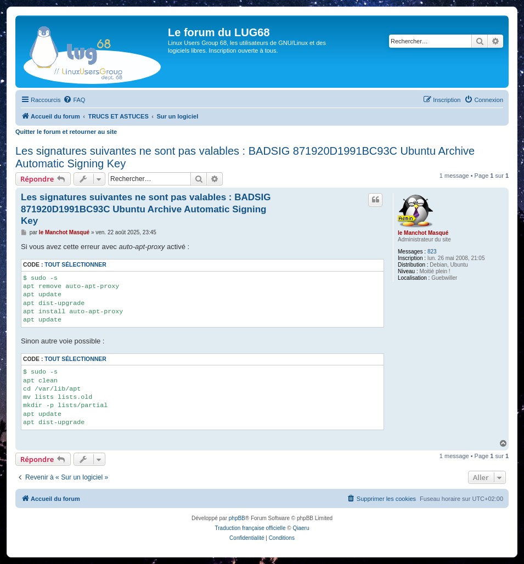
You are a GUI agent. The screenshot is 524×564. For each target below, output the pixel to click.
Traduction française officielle (250, 528)
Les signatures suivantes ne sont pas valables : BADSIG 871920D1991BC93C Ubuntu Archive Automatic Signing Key (245, 157)
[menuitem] (74, 99)
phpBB (237, 518)
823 (432, 252)
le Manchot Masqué (423, 233)
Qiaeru (300, 528)
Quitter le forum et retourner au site (66, 131)
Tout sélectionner (75, 265)
